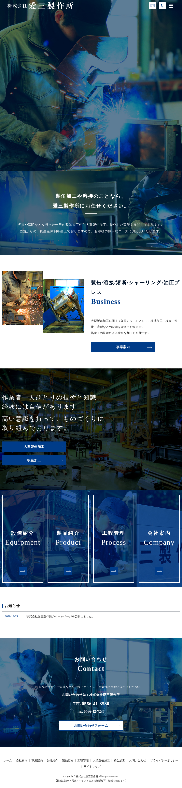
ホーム (7, 760)
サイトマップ (92, 766)
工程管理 (83, 760)
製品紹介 (67, 760)
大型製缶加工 (34, 446)
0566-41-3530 (95, 703)
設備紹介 (52, 760)
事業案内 (123, 347)
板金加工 (34, 460)
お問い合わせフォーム (91, 725)
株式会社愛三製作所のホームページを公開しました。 (60, 616)
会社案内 (21, 760)
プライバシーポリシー (164, 760)
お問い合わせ (137, 760)
